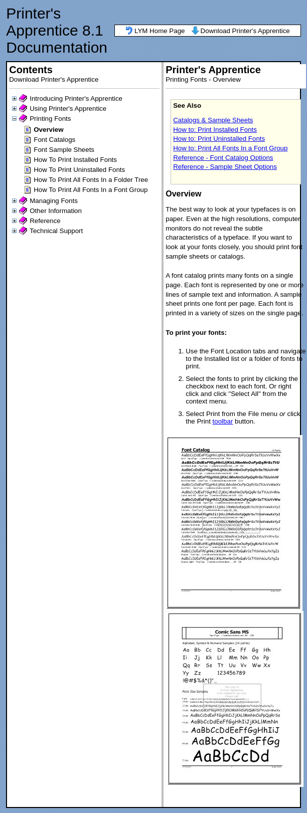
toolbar (223, 421)
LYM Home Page (159, 31)
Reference (45, 221)
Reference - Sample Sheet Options (225, 166)
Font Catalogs (54, 139)
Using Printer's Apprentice (68, 108)
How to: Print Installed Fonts (215, 129)
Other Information (56, 211)
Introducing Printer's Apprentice (76, 98)
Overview (48, 129)
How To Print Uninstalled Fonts (79, 169)
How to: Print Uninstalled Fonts (219, 138)
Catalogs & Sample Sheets (213, 120)
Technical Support (56, 231)
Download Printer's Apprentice (245, 31)
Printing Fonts (50, 118)
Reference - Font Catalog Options (223, 157)
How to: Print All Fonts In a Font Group (230, 148)
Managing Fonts (54, 201)
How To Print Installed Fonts (75, 159)
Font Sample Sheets (64, 149)
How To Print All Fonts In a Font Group (90, 189)
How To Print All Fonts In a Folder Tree (91, 179)
